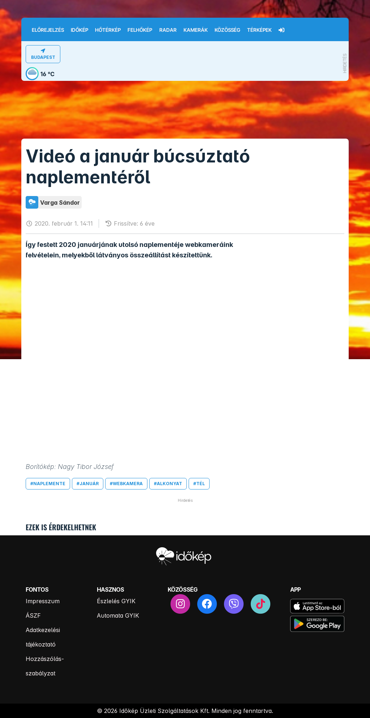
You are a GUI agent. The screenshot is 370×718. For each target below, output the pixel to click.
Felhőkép (140, 30)
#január (88, 483)
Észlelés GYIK (116, 601)
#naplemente (47, 483)
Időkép (79, 30)
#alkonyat (168, 483)
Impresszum (43, 601)
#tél (199, 483)
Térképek (259, 30)
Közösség (227, 30)
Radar (168, 30)
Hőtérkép (108, 30)
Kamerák (196, 30)
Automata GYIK (118, 615)
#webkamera (126, 483)
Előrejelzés (48, 30)
